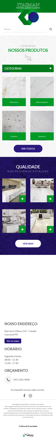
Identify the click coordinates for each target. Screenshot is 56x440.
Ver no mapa (13, 341)
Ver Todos (28, 148)
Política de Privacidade (28, 426)
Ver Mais (28, 243)
